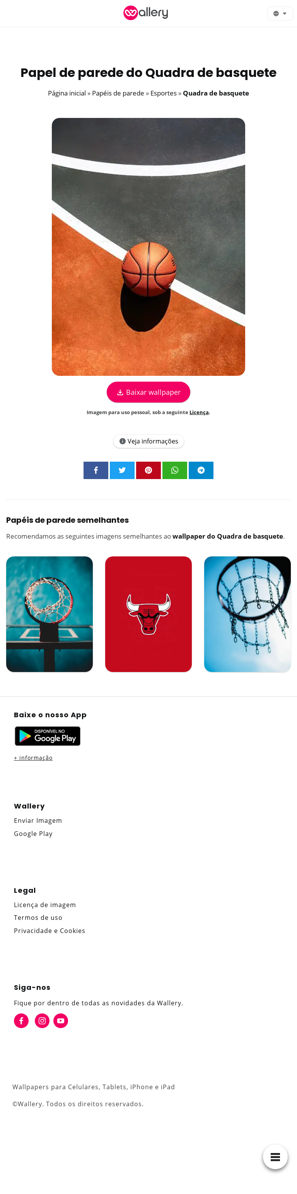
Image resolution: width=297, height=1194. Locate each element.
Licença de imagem (45, 905)
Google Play (33, 833)
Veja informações (148, 441)
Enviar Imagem (38, 820)
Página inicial (67, 93)
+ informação (33, 757)
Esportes (163, 93)
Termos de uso (38, 917)
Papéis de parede (118, 93)
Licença (199, 412)
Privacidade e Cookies (49, 930)
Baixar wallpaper (148, 392)
